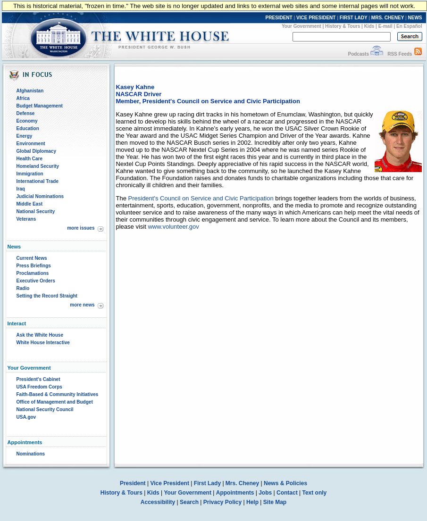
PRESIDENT (278, 17)
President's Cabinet (38, 379)
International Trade (38, 181)
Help (252, 502)
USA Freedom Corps (39, 386)
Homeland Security (38, 166)
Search (189, 502)
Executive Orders (36, 280)
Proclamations (33, 273)
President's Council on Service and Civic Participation (201, 198)
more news (82, 304)
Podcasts (358, 54)
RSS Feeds (399, 54)
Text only (314, 492)
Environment (31, 143)
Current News (32, 258)
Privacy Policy (222, 502)
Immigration (30, 173)
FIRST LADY (354, 17)
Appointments (235, 492)
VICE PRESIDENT (315, 17)
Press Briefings (34, 265)
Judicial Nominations (40, 196)
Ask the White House (40, 335)
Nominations (31, 453)
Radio (23, 288)
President (133, 483)
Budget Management (40, 105)
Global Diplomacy (36, 151)
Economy (27, 121)
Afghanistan (30, 90)
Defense (26, 113)
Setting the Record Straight (47, 295)
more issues (80, 228)
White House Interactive (43, 342)
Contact (287, 492)
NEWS (415, 17)
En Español (409, 26)
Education (28, 128)
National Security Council (45, 409)
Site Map (274, 502)
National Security (36, 211)
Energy (25, 136)
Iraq (21, 188)
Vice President (169, 483)
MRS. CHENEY (387, 17)
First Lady (207, 483)
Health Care (30, 158)
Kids (369, 26)
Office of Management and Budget (55, 402)
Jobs (265, 492)
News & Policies (285, 483)
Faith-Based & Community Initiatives (58, 394)
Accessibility (158, 502)
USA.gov (26, 417)
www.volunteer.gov (173, 226)
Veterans (26, 219)
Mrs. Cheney (242, 483)
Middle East (30, 204)
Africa (23, 98)
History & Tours (342, 26)
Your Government (301, 26)
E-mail (385, 26)
